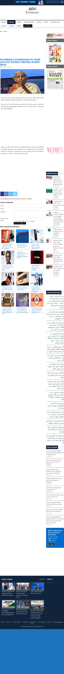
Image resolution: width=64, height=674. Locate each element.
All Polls (25, 622)
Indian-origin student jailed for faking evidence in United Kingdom (54, 462)
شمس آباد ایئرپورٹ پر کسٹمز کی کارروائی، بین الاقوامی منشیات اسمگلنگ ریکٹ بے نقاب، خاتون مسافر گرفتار (55, 338)
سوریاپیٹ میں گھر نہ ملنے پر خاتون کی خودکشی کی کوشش (56, 429)
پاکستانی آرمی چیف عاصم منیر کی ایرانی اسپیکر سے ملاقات (55, 375)
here (28, 221)
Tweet (14, 194)
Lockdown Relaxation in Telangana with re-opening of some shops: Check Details (53, 471)
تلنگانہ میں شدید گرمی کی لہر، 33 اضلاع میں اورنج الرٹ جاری (55, 358)
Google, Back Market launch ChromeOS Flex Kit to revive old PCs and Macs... (7, 246)
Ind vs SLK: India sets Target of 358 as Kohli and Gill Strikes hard (22, 611)
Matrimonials (24, 1)
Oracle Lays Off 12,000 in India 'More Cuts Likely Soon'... (22, 246)
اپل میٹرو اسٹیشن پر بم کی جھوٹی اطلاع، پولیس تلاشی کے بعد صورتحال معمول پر (55, 349)
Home (1, 31)
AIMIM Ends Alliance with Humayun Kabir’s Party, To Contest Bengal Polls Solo (57, 180)
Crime (46, 22)
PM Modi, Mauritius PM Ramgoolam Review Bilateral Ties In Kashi (8, 593)
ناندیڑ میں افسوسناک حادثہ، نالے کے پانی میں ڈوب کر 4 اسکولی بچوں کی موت (55, 414)
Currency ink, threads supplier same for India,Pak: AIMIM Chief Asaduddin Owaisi (55, 452)
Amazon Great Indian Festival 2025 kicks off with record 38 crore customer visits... (37, 309)
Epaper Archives (32, 622)
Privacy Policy (41, 622)
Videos (19, 26)
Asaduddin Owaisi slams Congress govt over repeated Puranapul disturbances (58, 270)
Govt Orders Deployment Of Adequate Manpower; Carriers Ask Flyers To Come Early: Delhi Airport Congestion (37, 613)
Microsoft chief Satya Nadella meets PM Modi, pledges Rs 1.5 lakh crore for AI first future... (7, 309)
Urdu (17, 1)
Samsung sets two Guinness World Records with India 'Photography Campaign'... (36, 288)
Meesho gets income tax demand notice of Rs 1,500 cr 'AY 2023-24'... (7, 288)
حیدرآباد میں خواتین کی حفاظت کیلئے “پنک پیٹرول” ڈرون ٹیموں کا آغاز (55, 366)
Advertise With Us (16, 622)
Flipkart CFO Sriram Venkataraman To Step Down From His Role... (7, 267)
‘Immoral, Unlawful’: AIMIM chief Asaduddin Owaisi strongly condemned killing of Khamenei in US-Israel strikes (58, 218)
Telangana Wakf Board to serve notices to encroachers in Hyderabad (54, 480)
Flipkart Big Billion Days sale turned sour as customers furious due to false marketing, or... (22, 309)
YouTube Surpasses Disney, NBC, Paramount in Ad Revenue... (36, 267)
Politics (3, 26)
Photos (11, 26)
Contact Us (49, 622)
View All (42, 579)
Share (5, 194)
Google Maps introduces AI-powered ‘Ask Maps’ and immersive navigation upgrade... (22, 253)
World (3, 22)
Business (11, 22)
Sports (19, 22)
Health (39, 22)
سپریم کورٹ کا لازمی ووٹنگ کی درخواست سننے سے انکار (56, 406)
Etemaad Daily (51, 582)
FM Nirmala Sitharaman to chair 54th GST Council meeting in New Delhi (20, 62)
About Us (8, 622)
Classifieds (32, 1)
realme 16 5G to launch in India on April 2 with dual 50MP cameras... (36, 246)
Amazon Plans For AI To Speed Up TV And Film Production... (22, 288)
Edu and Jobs (55, 22)
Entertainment (29, 22)
